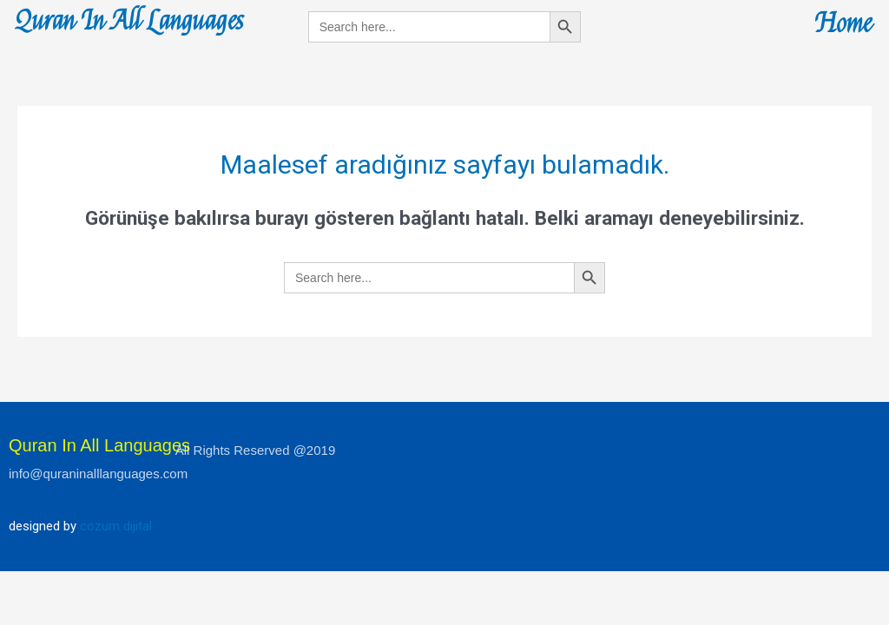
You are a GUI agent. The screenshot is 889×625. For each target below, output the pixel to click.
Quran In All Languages (129, 21)
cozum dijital (116, 526)
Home (843, 24)
